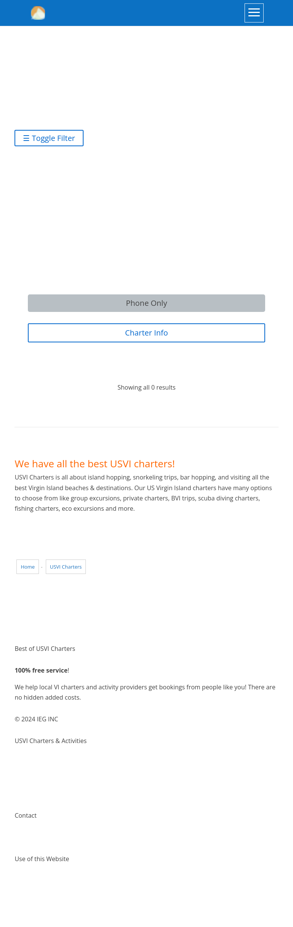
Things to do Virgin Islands (51, 773)
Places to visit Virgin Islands (53, 783)
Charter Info (146, 333)
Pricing (24, 794)
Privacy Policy (33, 891)
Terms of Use (33, 881)
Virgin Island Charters (45, 762)
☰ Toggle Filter (49, 138)
